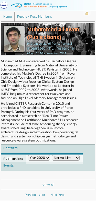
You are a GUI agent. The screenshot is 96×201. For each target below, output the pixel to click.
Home (7, 16)
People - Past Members (34, 16)
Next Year (58, 195)
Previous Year (35, 195)
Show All (48, 185)
